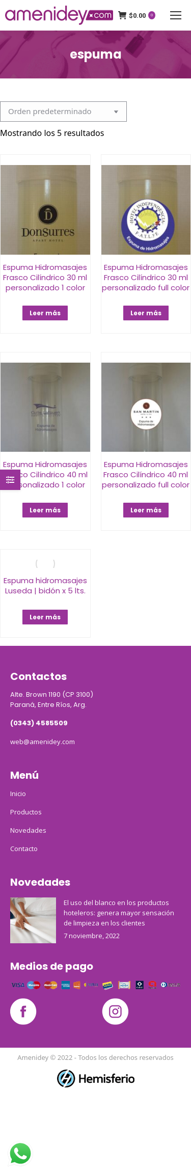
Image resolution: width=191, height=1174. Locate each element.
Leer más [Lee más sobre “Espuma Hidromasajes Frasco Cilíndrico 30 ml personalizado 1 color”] (45, 313)
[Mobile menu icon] (176, 15)
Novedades (28, 830)
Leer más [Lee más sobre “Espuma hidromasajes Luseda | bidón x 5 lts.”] (45, 617)
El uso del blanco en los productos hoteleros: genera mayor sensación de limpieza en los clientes (119, 912)
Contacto (24, 848)
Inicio (18, 793)
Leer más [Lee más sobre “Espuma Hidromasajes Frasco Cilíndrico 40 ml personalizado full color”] (145, 510)
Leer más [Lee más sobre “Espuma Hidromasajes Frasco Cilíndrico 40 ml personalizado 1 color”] (45, 510)
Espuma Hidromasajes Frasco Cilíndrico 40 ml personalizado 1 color (45, 474)
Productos (26, 811)
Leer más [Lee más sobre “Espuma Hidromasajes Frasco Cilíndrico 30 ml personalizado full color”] (145, 313)
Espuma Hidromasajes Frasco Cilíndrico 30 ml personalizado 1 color (45, 277)
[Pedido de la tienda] (63, 111)
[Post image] (33, 920)
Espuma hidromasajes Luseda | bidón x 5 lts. (45, 585)
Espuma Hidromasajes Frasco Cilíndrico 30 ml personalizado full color (145, 277)
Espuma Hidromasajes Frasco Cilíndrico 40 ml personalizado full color (145, 474)
